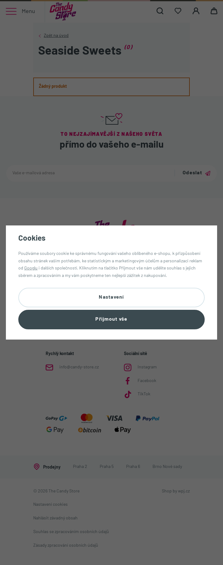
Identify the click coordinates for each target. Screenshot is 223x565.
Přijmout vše (111, 319)
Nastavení (111, 297)
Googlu (31, 268)
